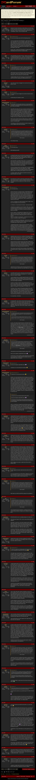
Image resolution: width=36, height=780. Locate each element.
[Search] (34, 6)
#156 (33, 684)
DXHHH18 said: (13, 129)
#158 (33, 732)
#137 (33, 309)
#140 (33, 370)
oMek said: (13, 65)
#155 (33, 668)
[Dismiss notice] (33, 10)
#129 (33, 143)
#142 (33, 433)
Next (16, 23)
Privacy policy (28, 776)
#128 (33, 127)
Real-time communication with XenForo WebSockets (21, 778)
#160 (33, 756)
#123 (33, 53)
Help (31, 776)
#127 (33, 100)
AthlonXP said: (13, 92)
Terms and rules (23, 776)
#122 (33, 34)
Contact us (18, 776)
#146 (33, 496)
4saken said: (13, 102)
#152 (33, 612)
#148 (33, 536)
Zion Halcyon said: (14, 36)
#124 (33, 63)
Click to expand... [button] (22, 137)
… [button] (12, 23)
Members (15, 6)
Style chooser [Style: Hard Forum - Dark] (4, 776)
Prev (3, 23)
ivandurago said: (13, 547)
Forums (3, 6)
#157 (33, 702)
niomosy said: (13, 670)
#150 (33, 561)
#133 (33, 234)
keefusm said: (13, 145)
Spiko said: (13, 646)
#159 (33, 747)
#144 (33, 466)
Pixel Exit (12, 778)
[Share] (31, 26)
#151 (33, 589)
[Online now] (1, 497)
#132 (33, 185)
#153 (33, 622)
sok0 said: (12, 468)
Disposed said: (13, 363)
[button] (11, 6)
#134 (33, 253)
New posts (9, 6)
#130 (33, 153)
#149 (33, 545)
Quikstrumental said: (14, 372)
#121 (33, 26)
